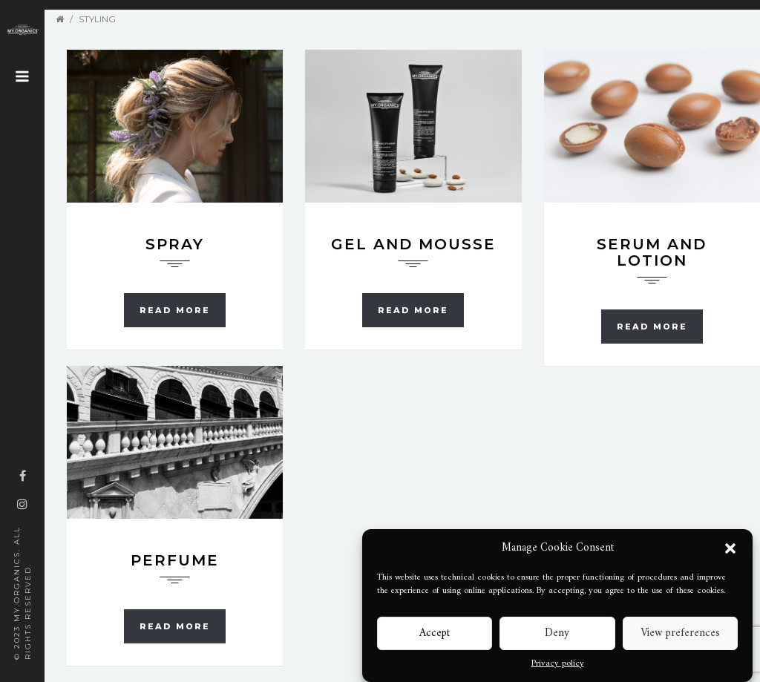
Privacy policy (557, 664)
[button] (730, 548)
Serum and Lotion (652, 252)
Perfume (175, 560)
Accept (434, 633)
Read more (175, 310)
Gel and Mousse (413, 244)
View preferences (680, 633)
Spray (174, 244)
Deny (557, 633)
